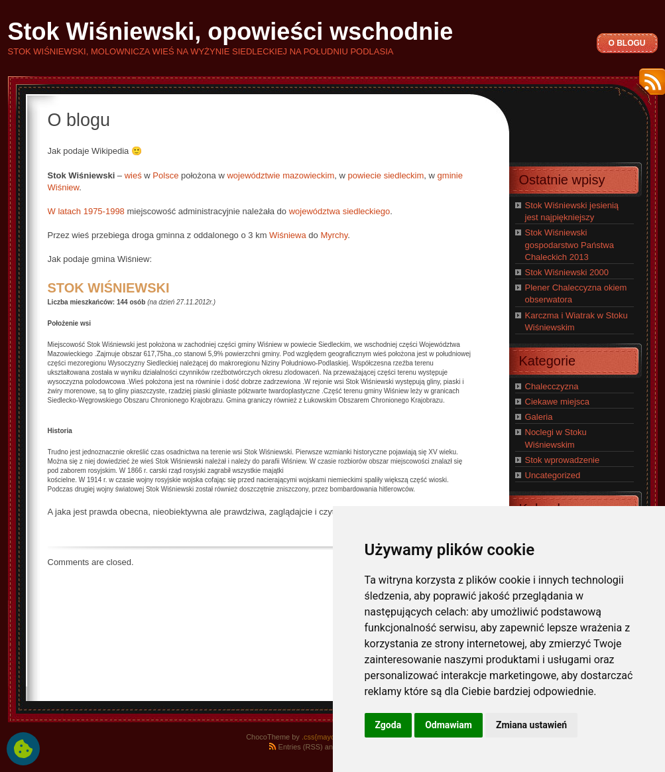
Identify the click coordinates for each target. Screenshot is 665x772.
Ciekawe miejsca (557, 402)
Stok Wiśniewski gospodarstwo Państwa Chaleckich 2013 (569, 244)
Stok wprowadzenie (562, 460)
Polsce (165, 175)
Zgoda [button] (388, 725)
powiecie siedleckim (385, 175)
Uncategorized (553, 475)
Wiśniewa (287, 235)
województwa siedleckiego (339, 211)
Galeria (539, 417)
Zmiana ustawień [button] (531, 725)
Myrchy (333, 235)
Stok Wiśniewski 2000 (567, 272)
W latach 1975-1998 (86, 211)
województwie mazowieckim (280, 175)
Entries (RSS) (300, 747)
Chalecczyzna (552, 386)
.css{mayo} (319, 737)
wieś (133, 175)
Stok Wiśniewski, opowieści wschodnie (230, 31)
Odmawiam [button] (448, 725)
